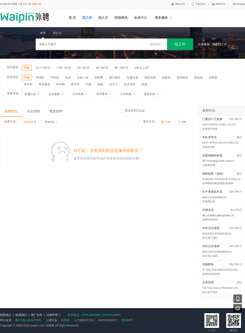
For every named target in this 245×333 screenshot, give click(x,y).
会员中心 (140, 17)
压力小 (113, 84)
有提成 (198, 77)
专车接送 (44, 84)
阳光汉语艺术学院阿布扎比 (217, 233)
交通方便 (132, 77)
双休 (68, 77)
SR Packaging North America (218, 160)
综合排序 (28, 122)
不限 (27, 67)
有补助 (60, 84)
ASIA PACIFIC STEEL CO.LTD (219, 124)
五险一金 (82, 77)
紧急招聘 (55, 111)
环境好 (40, 77)
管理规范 (182, 77)
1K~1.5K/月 (43, 67)
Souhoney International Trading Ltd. (221, 179)
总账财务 (208, 264)
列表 (184, 122)
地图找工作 (220, 44)
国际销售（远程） (213, 173)
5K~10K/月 (121, 67)
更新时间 (50, 122)
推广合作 (36, 314)
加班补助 (150, 77)
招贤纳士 (5, 314)
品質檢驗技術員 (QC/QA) (218, 155)
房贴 (100, 84)
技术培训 (129, 84)
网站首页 (180, 4)
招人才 (103, 17)
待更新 (65, 320)
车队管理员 (209, 137)
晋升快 (75, 84)
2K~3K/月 (83, 67)
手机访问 (200, 4)
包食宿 (166, 77)
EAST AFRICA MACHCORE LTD (220, 142)
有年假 (28, 84)
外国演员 (208, 209)
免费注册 (36, 4)
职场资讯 (121, 17)
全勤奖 (213, 77)
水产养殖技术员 (212, 191)
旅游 (144, 84)
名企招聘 (33, 111)
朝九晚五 (115, 77)
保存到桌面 (239, 4)
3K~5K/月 (102, 67)
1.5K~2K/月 (64, 67)
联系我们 (21, 314)
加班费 (99, 77)
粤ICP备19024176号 (28, 320)
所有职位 (11, 111)
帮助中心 (221, 4)
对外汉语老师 (210, 228)
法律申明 (52, 314)
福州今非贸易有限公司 (214, 197)
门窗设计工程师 (212, 119)
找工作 (87, 17)
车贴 (88, 84)
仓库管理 (208, 282)
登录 (25, 4)
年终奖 (54, 77)
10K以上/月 (141, 67)
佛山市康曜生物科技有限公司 (218, 215)
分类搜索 (203, 44)
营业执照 (127, 320)
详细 (167, 122)
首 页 (72, 17)
